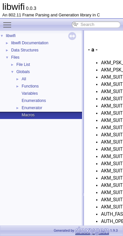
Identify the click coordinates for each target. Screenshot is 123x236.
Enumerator (32, 108)
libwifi (10, 35)
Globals (23, 71)
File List (23, 64)
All (24, 79)
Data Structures (24, 50)
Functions (30, 86)
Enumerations (34, 100)
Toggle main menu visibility (8, 22)
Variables (30, 93)
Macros (28, 115)
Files (15, 57)
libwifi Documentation (29, 43)
